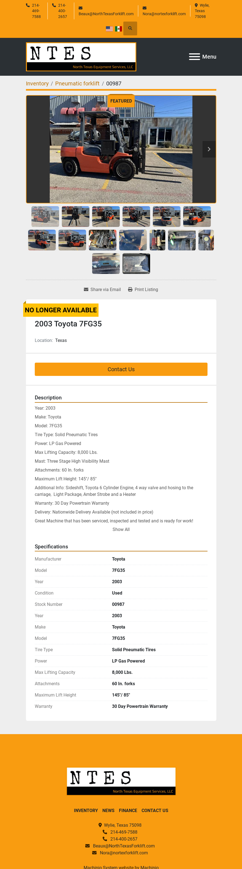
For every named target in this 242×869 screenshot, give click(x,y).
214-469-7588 (36, 11)
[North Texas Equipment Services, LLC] (121, 781)
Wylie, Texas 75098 (202, 11)
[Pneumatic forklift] (77, 83)
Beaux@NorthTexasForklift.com (106, 14)
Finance (128, 810)
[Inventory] (37, 83)
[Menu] (194, 56)
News (108, 810)
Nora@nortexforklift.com (164, 14)
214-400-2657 (62, 11)
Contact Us (121, 369)
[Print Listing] (143, 289)
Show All (121, 529)
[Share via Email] (102, 289)
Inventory (86, 810)
